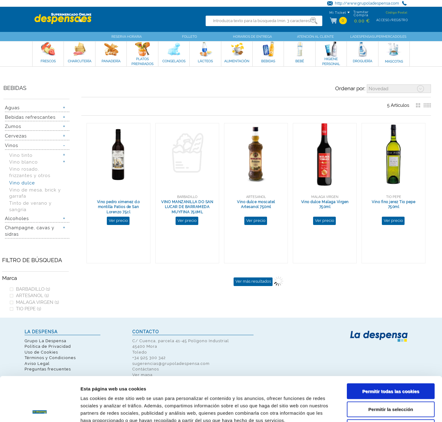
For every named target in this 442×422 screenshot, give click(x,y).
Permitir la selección (390, 365)
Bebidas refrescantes (30, 117)
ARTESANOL (32, 295)
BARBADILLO (33, 289)
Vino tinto (21, 155)
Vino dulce (22, 182)
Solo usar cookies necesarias (391, 382)
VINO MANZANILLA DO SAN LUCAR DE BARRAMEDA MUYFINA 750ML (187, 207)
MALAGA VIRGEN (37, 302)
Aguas (12, 107)
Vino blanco (23, 162)
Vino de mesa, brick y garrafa (35, 193)
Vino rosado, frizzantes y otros (29, 172)
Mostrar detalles (330, 409)
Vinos (11, 145)
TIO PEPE (28, 309)
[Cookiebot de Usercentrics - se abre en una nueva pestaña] (40, 410)
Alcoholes (17, 218)
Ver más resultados (253, 281)
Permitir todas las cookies (390, 347)
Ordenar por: (350, 88)
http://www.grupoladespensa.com (367, 3)
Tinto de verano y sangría (30, 206)
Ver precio (118, 220)
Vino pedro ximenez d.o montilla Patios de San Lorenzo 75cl (118, 207)
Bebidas (14, 88)
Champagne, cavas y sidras (29, 231)
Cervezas (16, 135)
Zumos (13, 126)
